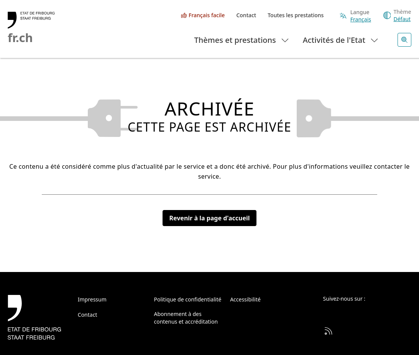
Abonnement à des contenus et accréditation (186, 317)
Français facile (207, 15)
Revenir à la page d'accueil (209, 218)
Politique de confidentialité (187, 299)
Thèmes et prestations (242, 39)
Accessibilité (245, 299)
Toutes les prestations (296, 15)
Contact (246, 15)
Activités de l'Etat (341, 39)
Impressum (92, 299)
